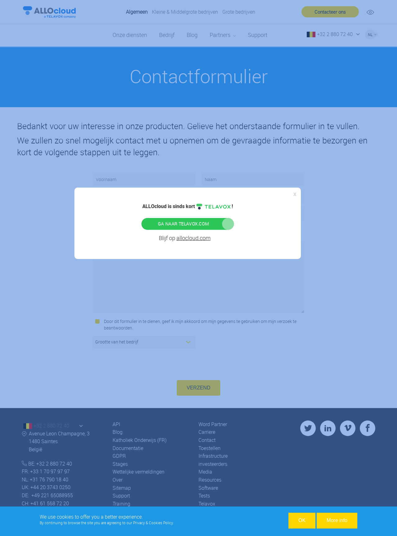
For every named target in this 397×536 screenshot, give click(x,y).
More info (337, 520)
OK (302, 520)
